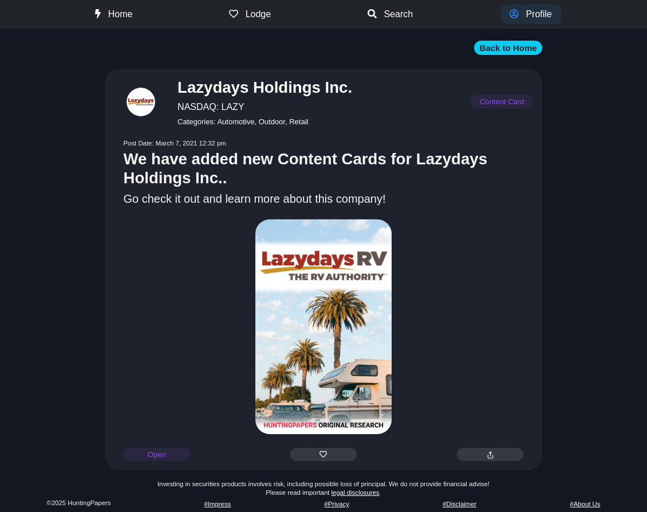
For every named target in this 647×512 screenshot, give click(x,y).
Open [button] (157, 454)
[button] (324, 47)
